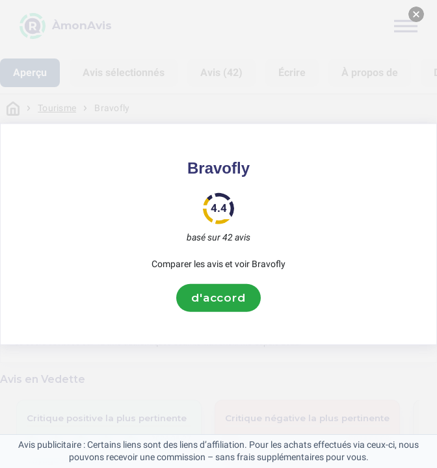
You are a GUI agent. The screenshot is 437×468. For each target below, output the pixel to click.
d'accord (218, 297)
